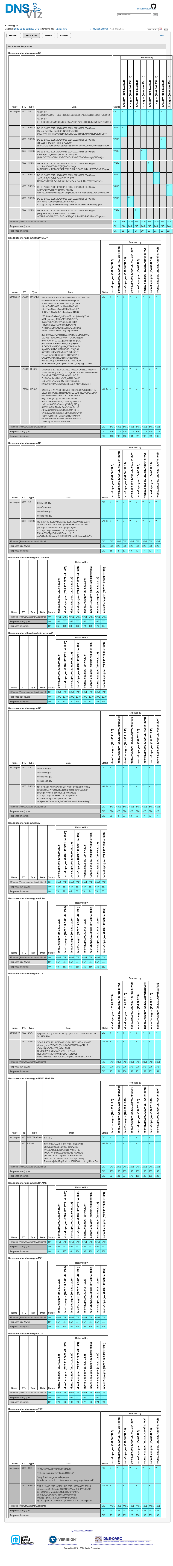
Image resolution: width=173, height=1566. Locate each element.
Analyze (64, 35)
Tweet (161, 35)
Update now (61, 29)
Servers (48, 35)
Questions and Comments (82, 1531)
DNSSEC (13, 35)
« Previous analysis (99, 29)
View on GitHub (146, 8)
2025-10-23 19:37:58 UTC (26, 29)
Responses (31, 35)
